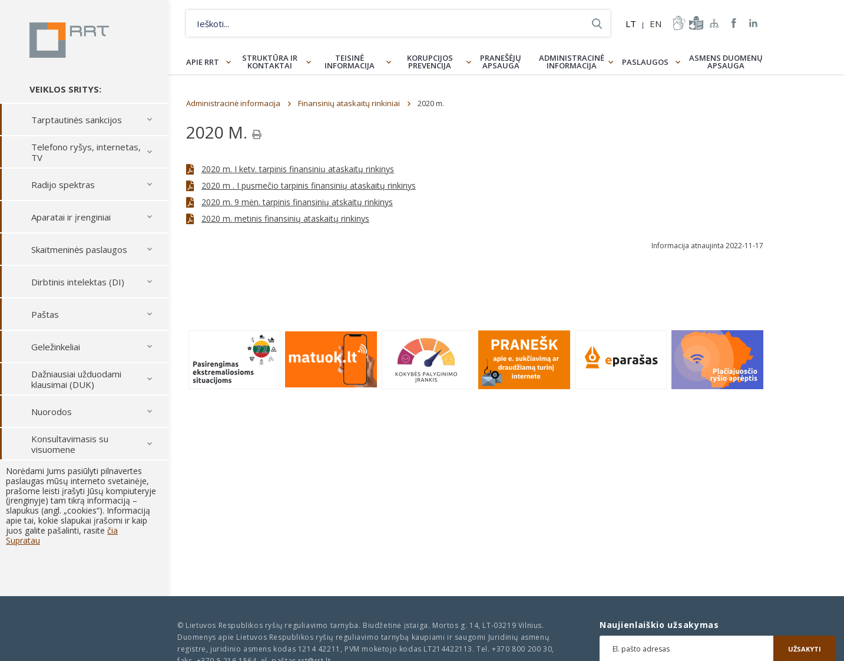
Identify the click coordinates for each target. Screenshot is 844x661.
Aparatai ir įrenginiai (71, 217)
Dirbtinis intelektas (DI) (77, 282)
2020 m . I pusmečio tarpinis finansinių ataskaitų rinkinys (308, 185)
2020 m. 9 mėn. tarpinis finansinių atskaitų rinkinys (297, 202)
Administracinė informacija (571, 61)
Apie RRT (202, 62)
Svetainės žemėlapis (714, 23)
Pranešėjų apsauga (500, 61)
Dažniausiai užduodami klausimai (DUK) (76, 379)
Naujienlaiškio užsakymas (659, 625)
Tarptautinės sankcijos (76, 120)
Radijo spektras (63, 184)
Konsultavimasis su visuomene (69, 444)
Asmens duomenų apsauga (726, 61)
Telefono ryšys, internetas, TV (86, 152)
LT (630, 23)
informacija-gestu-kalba (678, 23)
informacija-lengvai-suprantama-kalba (695, 23)
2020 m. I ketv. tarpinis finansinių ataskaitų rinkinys (297, 169)
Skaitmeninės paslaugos (79, 249)
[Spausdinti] (256, 134)
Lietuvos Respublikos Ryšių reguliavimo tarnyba (69, 40)
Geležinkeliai (55, 347)
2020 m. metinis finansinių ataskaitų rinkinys (285, 218)
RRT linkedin (753, 23)
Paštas (45, 314)
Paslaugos (645, 62)
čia (112, 530)
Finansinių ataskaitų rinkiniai (349, 103)
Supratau (23, 540)
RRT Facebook (734, 23)
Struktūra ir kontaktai (269, 61)
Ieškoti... (597, 23)
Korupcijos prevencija (430, 61)
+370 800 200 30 (522, 649)
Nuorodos (51, 411)
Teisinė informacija (350, 61)
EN (655, 23)
